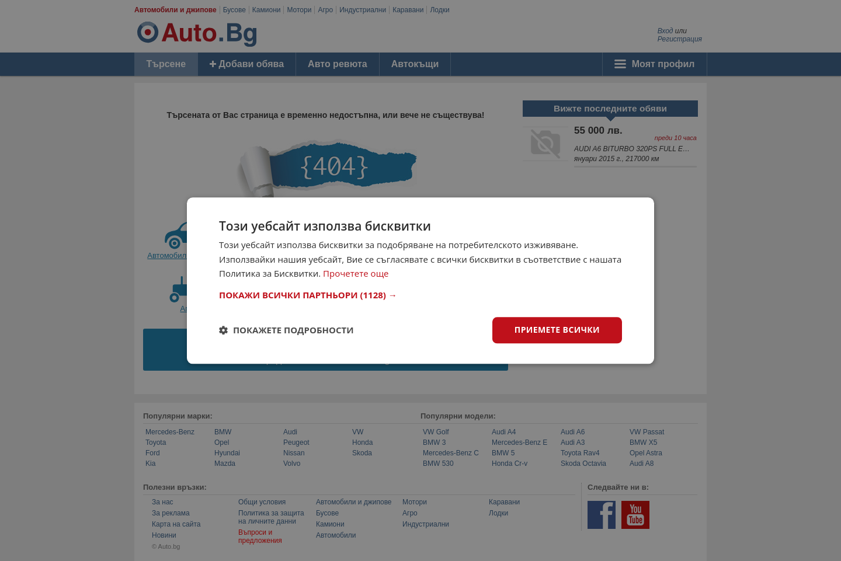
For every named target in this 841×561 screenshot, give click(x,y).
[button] (420, 295)
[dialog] (420, 280)
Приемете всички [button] (557, 329)
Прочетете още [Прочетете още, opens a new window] (355, 274)
